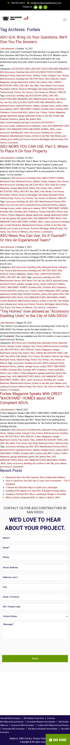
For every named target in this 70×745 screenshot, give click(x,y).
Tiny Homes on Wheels (45, 92)
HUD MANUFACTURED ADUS (47, 218)
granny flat (24, 119)
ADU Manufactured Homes (42, 99)
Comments (13, 142)
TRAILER (61, 92)
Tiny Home (5, 307)
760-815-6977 (16, 3)
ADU (31, 201)
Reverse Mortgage (28, 89)
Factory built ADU (19, 112)
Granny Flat (34, 82)
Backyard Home (7, 75)
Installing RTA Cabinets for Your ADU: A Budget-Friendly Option (36, 491)
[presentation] (23, 647)
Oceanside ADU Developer (13, 728)
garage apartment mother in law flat (35, 116)
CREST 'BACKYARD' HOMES (26, 109)
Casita (44, 75)
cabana (36, 105)
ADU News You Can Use (33, 280)
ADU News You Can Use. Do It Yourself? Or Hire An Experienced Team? (33, 238)
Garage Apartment (19, 82)
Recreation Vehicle (9, 89)
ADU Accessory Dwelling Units (15, 72)
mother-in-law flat (40, 136)
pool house (24, 139)
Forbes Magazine (56, 112)
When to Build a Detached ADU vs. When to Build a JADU (33, 497)
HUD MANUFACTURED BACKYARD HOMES (27, 129)
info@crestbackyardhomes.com (44, 3)
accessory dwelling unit (17, 95)
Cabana (36, 75)
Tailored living (6, 92)
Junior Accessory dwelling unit (38, 132)
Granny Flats (46, 82)
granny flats (35, 119)
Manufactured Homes (20, 136)
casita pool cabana (31, 208)
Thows (17, 92)
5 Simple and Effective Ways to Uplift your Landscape (31, 487)
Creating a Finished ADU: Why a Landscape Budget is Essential (36, 494)
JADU (52, 129)
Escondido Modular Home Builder (41, 721)
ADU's (59, 102)
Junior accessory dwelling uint (41, 380)
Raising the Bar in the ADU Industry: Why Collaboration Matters (36, 477)
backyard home (7, 105)
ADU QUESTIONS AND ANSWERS (39, 102)
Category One (54, 75)
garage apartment (8, 116)
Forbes (43, 112)
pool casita (13, 139)
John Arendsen (7, 48)
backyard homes (24, 105)
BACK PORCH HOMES (51, 72)
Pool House (58, 85)
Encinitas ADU (47, 109)
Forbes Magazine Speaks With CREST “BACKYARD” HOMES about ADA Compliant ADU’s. (31, 398)
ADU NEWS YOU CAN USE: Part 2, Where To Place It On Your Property (34, 149)
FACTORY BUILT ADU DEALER (43, 79)
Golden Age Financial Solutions (25, 294)
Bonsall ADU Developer (10, 718)
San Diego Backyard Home (51, 89)
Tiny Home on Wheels (17, 232)
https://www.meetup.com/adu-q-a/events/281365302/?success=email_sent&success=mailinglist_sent (27, 124)
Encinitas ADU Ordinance (26, 211)
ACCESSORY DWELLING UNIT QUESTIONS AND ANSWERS (40, 69)
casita (58, 105)
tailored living (56, 139)
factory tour (33, 112)
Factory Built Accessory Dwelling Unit (23, 270)
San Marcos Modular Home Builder (43, 728)
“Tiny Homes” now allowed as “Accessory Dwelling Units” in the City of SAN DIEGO (34, 314)
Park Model (45, 85)
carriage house (47, 105)
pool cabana (6, 304)
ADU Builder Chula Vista (34, 718)
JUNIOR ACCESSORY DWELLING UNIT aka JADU (30, 84)
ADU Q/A (35, 72)
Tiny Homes (27, 92)
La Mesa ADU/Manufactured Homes (53, 725)
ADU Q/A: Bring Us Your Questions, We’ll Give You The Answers (33, 39)
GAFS (58, 290)
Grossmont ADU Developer (22, 725)
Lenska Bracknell (12, 225)
